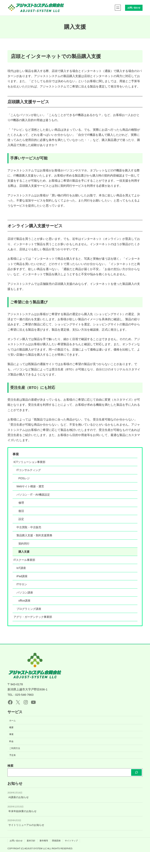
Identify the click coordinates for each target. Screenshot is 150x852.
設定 (21, 519)
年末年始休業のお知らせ (22, 811)
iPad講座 (21, 576)
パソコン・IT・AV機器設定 (33, 494)
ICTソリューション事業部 (30, 462)
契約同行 (23, 543)
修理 (21, 502)
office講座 (24, 600)
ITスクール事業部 (24, 559)
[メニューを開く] (118, 8)
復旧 (21, 510)
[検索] (136, 772)
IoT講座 (21, 568)
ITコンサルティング (28, 470)
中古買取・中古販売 (28, 527)
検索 (10, 765)
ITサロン (21, 584)
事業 (16, 454)
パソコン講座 (24, 592)
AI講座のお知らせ (18, 797)
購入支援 (23, 551)
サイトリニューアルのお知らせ (26, 825)
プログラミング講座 (28, 608)
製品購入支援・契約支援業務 (34, 535)
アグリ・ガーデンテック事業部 (33, 616)
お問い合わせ (133, 7)
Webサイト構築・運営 (30, 486)
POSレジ (24, 478)
